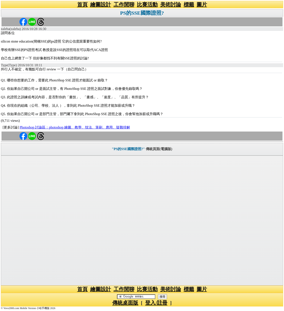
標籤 (189, 4)
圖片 (202, 4)
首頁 (82, 4)
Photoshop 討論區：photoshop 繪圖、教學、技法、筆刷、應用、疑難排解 (75, 127)
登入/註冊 (156, 303)
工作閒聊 (124, 4)
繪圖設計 (100, 4)
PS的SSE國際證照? (142, 13)
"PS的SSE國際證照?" (128, 149)
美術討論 (170, 4)
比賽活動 (147, 4)
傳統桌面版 (125, 303)
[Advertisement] (142, 220)
